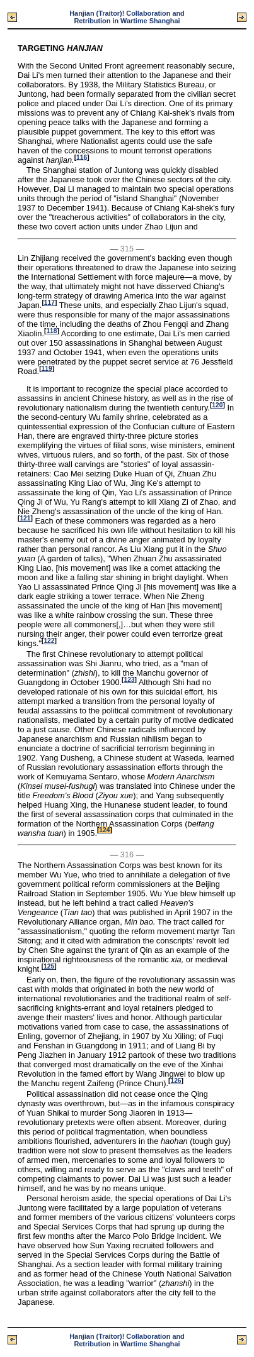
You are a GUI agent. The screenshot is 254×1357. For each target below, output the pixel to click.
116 (81, 156)
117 (49, 302)
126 (175, 1080)
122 (48, 640)
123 (129, 679)
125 (48, 966)
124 (104, 830)
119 (47, 368)
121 (25, 518)
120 (217, 405)
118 (51, 330)
